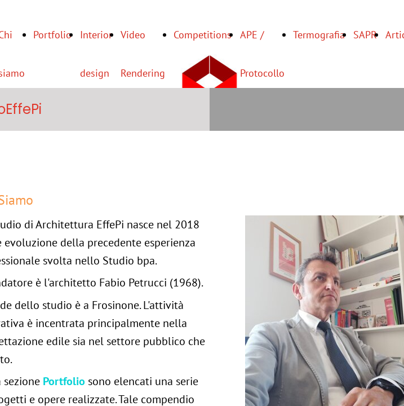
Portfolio (52, 34)
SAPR (365, 34)
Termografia (319, 34)
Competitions (203, 34)
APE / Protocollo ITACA (262, 73)
